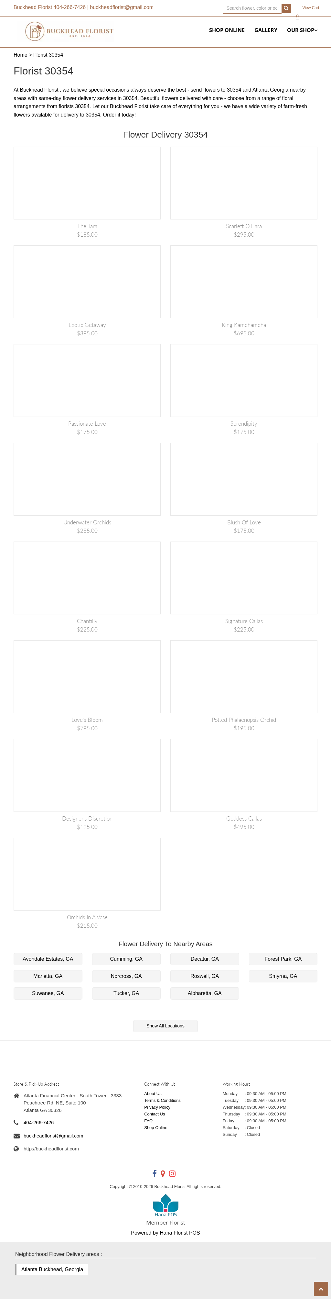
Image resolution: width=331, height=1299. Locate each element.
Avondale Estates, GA (48, 959)
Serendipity (243, 423)
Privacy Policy (157, 1107)
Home (20, 55)
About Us (152, 1093)
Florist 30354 (48, 55)
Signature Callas (244, 621)
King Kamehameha (244, 324)
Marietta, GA (47, 976)
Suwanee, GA (48, 993)
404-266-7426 (70, 7)
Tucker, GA (126, 993)
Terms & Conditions (162, 1100)
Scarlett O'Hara (244, 226)
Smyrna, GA (283, 976)
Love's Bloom (87, 719)
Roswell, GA (204, 976)
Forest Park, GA (283, 959)
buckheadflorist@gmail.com (122, 7)
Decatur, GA (205, 959)
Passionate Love (87, 423)
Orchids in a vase (87, 917)
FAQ (148, 1120)
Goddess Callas (244, 818)
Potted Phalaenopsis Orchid (244, 719)
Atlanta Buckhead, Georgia (52, 1269)
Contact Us (154, 1114)
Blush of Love (244, 522)
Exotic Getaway (87, 324)
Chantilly (87, 621)
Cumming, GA (126, 959)
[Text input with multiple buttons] (252, 8)
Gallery (265, 30)
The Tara (87, 226)
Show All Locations (165, 1025)
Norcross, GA (126, 976)
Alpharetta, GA (205, 993)
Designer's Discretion (87, 818)
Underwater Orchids (87, 522)
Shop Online (227, 30)
